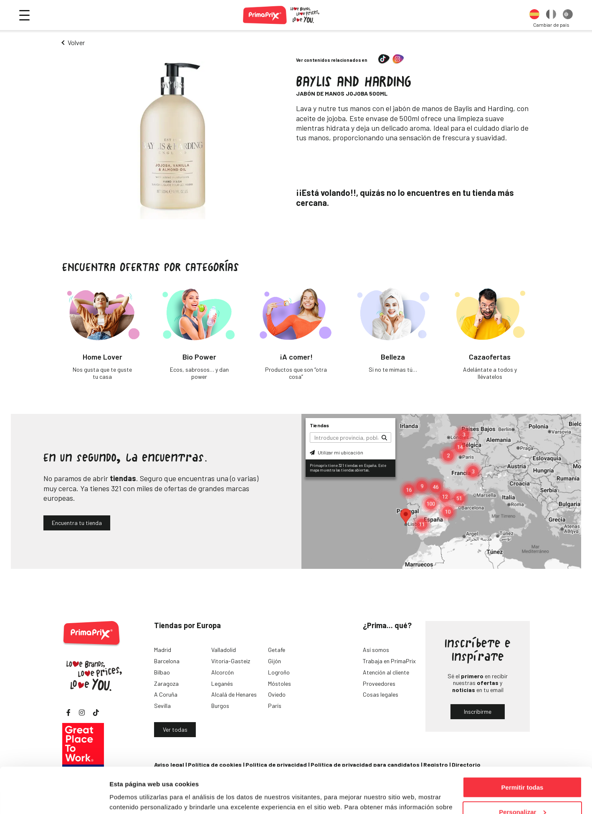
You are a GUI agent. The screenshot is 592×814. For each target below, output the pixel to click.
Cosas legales (380, 694)
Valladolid (223, 649)
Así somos (376, 649)
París (274, 705)
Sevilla (162, 705)
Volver (76, 42)
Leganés (222, 683)
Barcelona (167, 660)
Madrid (162, 649)
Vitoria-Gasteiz (230, 660)
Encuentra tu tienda (77, 522)
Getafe (276, 649)
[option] (534, 15)
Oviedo (277, 694)
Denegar (522, 793)
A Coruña (165, 694)
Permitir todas (522, 744)
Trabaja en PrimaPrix (389, 660)
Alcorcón (222, 672)
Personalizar (522, 769)
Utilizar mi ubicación (336, 452)
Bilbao (162, 672)
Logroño (279, 672)
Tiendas (319, 425)
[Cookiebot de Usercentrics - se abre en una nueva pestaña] (54, 797)
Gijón (274, 660)
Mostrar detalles (133, 797)
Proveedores (379, 683)
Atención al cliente (386, 672)
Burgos (220, 705)
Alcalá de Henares (234, 694)
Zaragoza (166, 683)
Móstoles (279, 683)
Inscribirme (477, 711)
